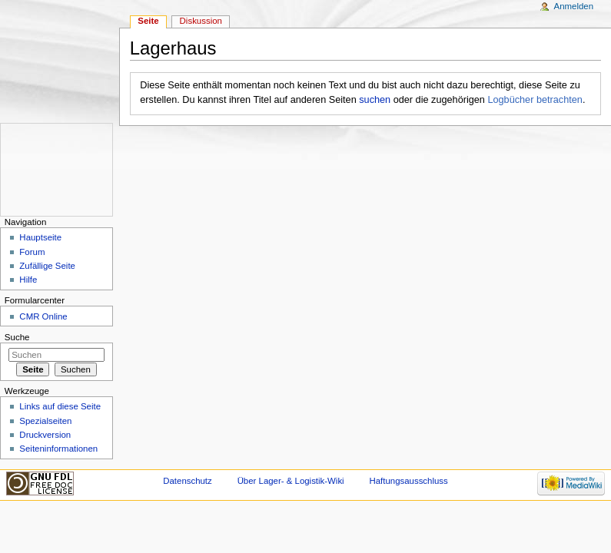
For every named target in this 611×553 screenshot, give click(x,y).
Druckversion (45, 434)
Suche (17, 337)
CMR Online (43, 316)
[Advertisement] (47, 170)
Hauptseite (40, 237)
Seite (148, 20)
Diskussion (201, 20)
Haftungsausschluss (409, 480)
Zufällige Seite (47, 265)
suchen (374, 99)
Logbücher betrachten (534, 99)
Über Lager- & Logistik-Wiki (290, 480)
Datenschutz (187, 480)
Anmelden (574, 6)
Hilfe (28, 279)
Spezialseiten (45, 421)
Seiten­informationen (58, 448)
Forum (32, 252)
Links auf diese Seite (60, 406)
